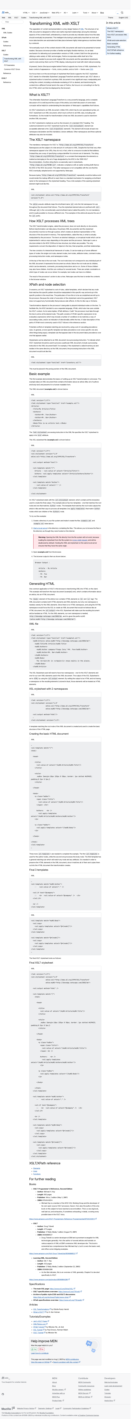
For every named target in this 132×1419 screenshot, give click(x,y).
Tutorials (107, 1393)
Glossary (107, 1397)
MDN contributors (72, 1359)
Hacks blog (108, 1401)
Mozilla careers (58, 1390)
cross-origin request (80, 540)
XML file (33, 623)
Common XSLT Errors (12, 69)
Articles (33, 1304)
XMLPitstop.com (39, 1324)
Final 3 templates (38, 869)
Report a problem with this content (65, 1362)
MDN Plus (56, 1397)
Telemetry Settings (45, 1408)
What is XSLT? (112, 28)
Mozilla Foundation (46, 1413)
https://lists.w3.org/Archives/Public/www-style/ (51, 1297)
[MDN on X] (10, 1394)
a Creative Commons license (88, 1415)
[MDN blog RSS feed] (17, 1394)
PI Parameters (9, 65)
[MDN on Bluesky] (6, 1394)
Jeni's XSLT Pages (40, 1321)
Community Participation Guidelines (76, 1408)
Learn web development (113, 1386)
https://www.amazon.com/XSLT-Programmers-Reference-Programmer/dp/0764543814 (62, 1219)
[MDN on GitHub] (3, 1394)
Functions (37, 1174)
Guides (5, 42)
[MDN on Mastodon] (14, 1394)
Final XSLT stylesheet (41, 962)
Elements (36, 1168)
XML (82, 29)
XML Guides (7, 33)
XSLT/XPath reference (115, 50)
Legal (57, 1408)
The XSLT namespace (115, 31)
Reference (7, 46)
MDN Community (84, 1382)
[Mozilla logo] (8, 1408)
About (54, 1382)
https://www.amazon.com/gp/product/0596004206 (48, 1280)
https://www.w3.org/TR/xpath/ (70, 1300)
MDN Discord (83, 1393)
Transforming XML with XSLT (12, 60)
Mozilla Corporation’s (13, 1413)
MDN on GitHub (84, 1397)
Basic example (112, 44)
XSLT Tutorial (38, 1333)
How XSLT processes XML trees (117, 36)
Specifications (37, 1284)
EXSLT (4, 78)
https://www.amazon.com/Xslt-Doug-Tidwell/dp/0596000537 (52, 1254)
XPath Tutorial (38, 1327)
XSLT (4, 51)
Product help (57, 1401)
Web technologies (111, 1382)
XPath (4, 38)
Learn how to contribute (40, 1353)
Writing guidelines (84, 1390)
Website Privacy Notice (25, 1408)
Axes (35, 1171)
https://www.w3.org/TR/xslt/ (69, 1292)
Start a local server (40, 528)
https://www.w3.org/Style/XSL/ (61, 1289)
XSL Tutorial (37, 1330)
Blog (102, 13)
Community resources (86, 1386)
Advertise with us (58, 1393)
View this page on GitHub (40, 1362)
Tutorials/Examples (39, 1316)
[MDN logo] (6, 1378)
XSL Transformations (41, 1309)
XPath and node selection (116, 40)
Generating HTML (113, 47)
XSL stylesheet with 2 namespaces (48, 688)
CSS (91, 69)
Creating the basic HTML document (49, 733)
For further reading (114, 53)
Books (32, 1184)
